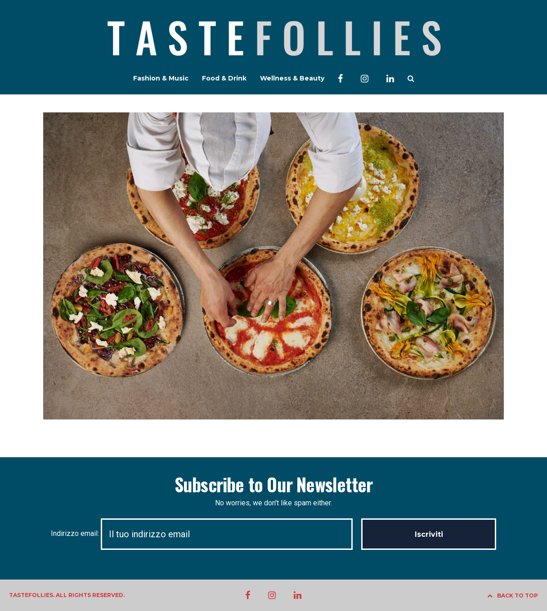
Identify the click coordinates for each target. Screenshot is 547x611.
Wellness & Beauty (292, 78)
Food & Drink (224, 78)
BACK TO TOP (512, 595)
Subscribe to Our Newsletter (273, 484)
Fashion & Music (160, 78)
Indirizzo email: (206, 533)
